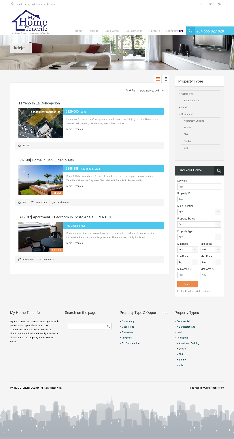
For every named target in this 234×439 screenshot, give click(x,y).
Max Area (208, 269)
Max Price (206, 256)
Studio (187, 141)
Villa (186, 147)
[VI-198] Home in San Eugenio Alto (46, 160)
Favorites (127, 337)
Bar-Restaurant (192, 100)
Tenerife (93, 30)
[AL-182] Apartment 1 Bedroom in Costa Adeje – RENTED (64, 217)
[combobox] (199, 212)
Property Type (185, 231)
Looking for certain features (193, 291)
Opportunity (128, 321)
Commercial (187, 93)
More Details (74, 129)
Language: (174, 30)
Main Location (185, 206)
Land (184, 107)
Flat (186, 134)
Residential (187, 114)
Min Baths (206, 243)
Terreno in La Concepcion (39, 103)
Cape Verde (128, 326)
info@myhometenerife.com (39, 4)
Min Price (182, 256)
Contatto (154, 30)
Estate (187, 127)
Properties (127, 332)
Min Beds (182, 243)
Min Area (185, 269)
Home (78, 30)
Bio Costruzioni (134, 30)
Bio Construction (130, 343)
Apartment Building (194, 120)
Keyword (182, 180)
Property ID (183, 193)
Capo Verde (112, 30)
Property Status (186, 218)
